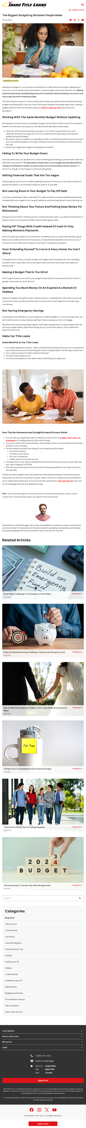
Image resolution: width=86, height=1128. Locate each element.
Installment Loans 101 (13, 980)
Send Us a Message (42, 1061)
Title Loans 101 (11, 924)
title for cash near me (50, 107)
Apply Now (43, 1080)
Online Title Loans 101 (13, 1012)
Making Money (11, 987)
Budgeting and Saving (10, 81)
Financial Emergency (13, 943)
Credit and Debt (11, 974)
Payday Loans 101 (12, 962)
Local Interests (11, 930)
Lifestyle (8, 955)
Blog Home (10, 918)
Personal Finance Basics (15, 999)
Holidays (8, 968)
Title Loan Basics (12, 1005)
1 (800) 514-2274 (76, 10)
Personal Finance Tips (14, 949)
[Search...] (43, 898)
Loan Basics (10, 936)
